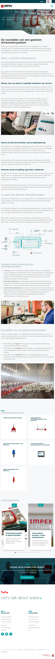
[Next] (51, 527)
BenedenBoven (4, 652)
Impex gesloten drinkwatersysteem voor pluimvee (39, 419)
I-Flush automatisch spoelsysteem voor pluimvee (40, 444)
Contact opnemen (27, 577)
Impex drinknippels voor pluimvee (11, 470)
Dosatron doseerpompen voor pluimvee (13, 444)
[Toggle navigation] (52, 6)
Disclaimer (19, 650)
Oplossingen (9, 19)
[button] (49, 1)
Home (3, 19)
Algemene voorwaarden (28, 650)
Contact (42, 1)
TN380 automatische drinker (12, 418)
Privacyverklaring (40, 650)
